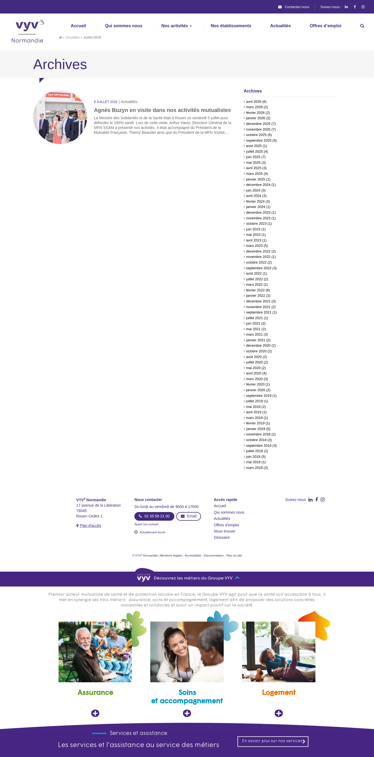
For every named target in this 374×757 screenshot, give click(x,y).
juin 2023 (253, 229)
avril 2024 (253, 196)
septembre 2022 (258, 268)
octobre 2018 (256, 440)
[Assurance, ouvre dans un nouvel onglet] (95, 669)
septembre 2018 (258, 446)
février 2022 (255, 290)
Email (188, 516)
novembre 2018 (258, 434)
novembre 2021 (258, 307)
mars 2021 (254, 334)
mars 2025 (254, 174)
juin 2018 (253, 457)
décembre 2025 (258, 124)
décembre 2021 (258, 301)
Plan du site (234, 555)
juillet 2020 (254, 362)
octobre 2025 (256, 135)
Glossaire (222, 537)
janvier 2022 (255, 296)
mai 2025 (253, 163)
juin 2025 (253, 157)
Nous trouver (224, 531)
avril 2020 (253, 373)
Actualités (73, 37)
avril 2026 (253, 102)
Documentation (214, 555)
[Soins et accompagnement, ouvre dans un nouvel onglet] (187, 669)
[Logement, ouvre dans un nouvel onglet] (278, 669)
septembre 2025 (258, 140)
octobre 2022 (256, 262)
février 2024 (255, 201)
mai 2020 (253, 368)
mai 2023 (253, 235)
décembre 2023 (258, 212)
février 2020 (255, 384)
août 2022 (254, 273)
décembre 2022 (258, 251)
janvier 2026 (255, 118)
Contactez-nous (294, 7)
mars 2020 (254, 379)
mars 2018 (254, 468)
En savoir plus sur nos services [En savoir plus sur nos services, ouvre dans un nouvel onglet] (274, 741)
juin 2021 (253, 323)
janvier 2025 (255, 179)
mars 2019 (254, 418)
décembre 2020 (258, 345)
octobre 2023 (256, 223)
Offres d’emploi (226, 525)
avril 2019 (253, 412)
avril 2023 (253, 240)
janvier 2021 (255, 340)
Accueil (220, 506)
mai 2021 (253, 329)
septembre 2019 (258, 396)
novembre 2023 (258, 218)
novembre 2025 (258, 129)
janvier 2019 (255, 429)
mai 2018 (253, 462)
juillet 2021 (254, 318)
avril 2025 (253, 168)
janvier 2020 (255, 390)
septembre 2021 (258, 312)
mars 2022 (254, 284)
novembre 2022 (258, 257)
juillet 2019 (254, 401)
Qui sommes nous (229, 512)
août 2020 (254, 357)
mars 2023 (254, 246)
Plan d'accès (90, 525)
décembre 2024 (258, 185)
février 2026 (255, 113)
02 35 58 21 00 (154, 516)
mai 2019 (253, 407)
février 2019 (255, 423)
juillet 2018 (254, 451)
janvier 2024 (255, 207)
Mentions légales (171, 555)
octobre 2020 (256, 351)
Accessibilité (193, 555)
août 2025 (254, 146)
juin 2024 (253, 190)
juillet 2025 (254, 151)
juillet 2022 (254, 279)
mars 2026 (254, 107)
